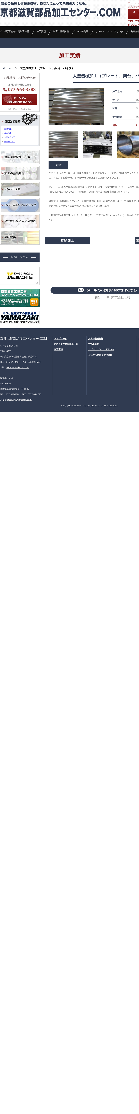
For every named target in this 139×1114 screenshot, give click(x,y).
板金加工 (8, 169)
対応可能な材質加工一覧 (16, 54)
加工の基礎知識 (61, 54)
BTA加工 (67, 276)
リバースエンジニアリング (109, 54)
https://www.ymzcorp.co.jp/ (19, 435)
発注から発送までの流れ (100, 390)
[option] (76, 142)
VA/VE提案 (82, 54)
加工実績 (41, 54)
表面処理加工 (9, 173)
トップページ (60, 373)
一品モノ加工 (9, 177)
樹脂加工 (8, 165)
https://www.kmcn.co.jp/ (17, 402)
